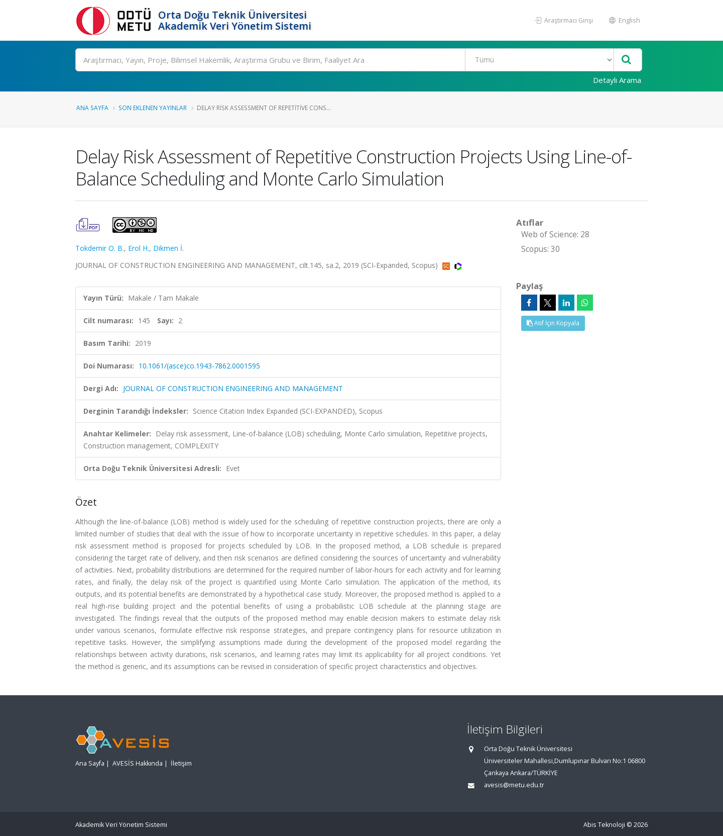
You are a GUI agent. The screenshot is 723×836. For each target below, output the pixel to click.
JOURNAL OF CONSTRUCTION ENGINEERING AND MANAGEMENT (233, 388)
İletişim (181, 763)
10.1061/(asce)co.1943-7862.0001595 (199, 365)
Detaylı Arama (617, 80)
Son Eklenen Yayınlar (152, 108)
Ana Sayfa (92, 108)
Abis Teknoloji (604, 824)
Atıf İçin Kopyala (553, 323)
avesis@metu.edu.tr (514, 785)
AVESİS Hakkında (137, 763)
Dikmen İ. (168, 248)
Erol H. (138, 248)
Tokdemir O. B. (99, 248)
